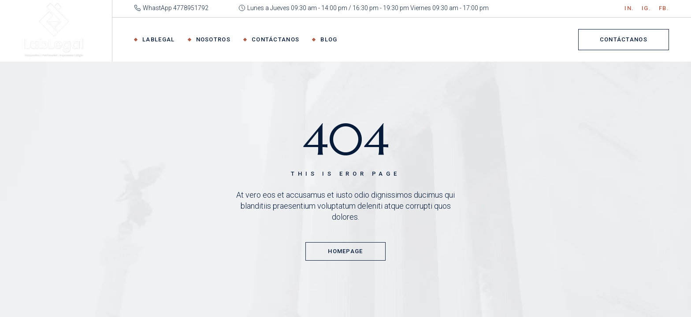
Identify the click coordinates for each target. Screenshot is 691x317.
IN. (629, 8)
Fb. (664, 8)
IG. (646, 8)
